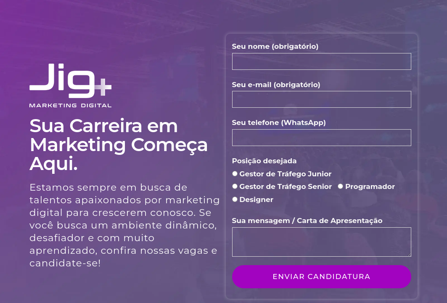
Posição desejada (264, 161)
